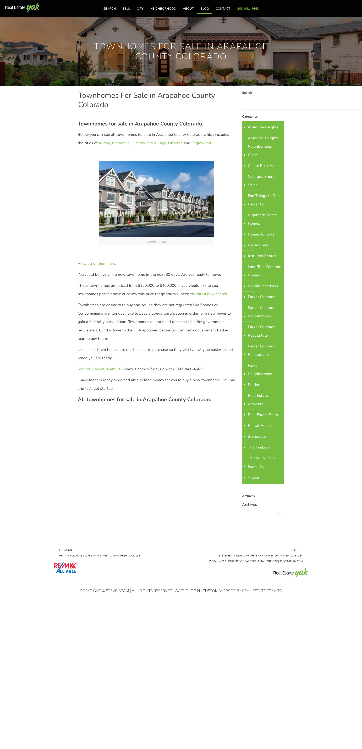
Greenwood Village (149, 143)
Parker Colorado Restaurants (261, 350)
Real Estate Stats (263, 414)
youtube (355, 10)
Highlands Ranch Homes (263, 219)
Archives (249, 504)
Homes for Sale (261, 234)
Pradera (254, 384)
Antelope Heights (263, 127)
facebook (341, 10)
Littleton (175, 143)
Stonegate (257, 436)
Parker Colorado (261, 296)
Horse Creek (258, 245)
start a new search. (212, 294)
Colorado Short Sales (261, 181)
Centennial (121, 143)
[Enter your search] (263, 100)
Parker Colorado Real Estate (261, 331)
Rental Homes (260, 425)
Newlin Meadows (263, 286)
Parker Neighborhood (260, 369)
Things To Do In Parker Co (261, 462)
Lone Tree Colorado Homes (264, 271)
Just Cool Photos (262, 256)
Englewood (201, 143)
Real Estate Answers (258, 400)
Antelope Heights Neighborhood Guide (263, 146)
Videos (254, 477)
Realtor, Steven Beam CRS (101, 369)
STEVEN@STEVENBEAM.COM (285, 561)
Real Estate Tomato (262, 590)
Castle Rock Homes (265, 165)
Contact (297, 550)
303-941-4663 (217, 561)
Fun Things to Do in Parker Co (265, 200)
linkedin (348, 10)
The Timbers (259, 447)
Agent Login (187, 590)
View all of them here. (97, 263)
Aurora (104, 143)
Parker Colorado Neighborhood (261, 312)
